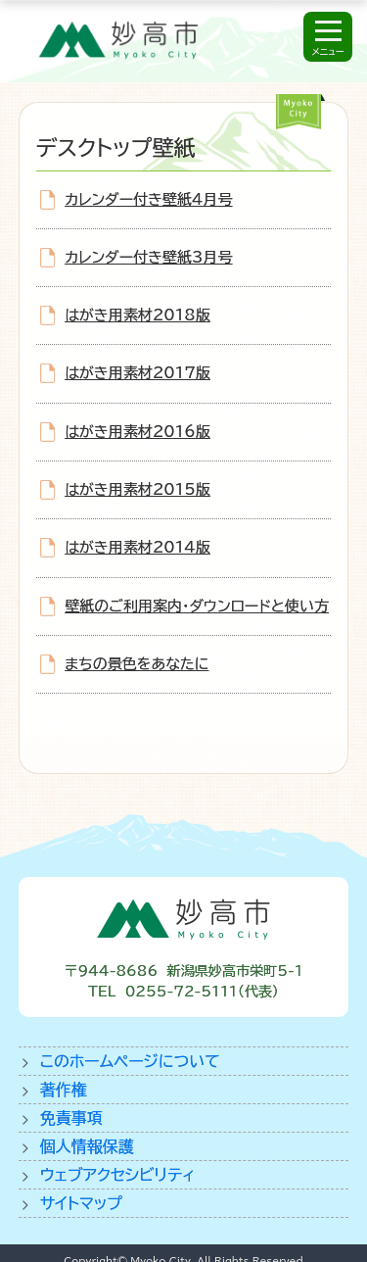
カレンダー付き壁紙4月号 (148, 199)
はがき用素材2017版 (137, 372)
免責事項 (71, 1118)
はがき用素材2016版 (137, 431)
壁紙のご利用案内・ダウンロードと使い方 (197, 606)
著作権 (63, 1089)
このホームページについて (130, 1061)
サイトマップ (81, 1203)
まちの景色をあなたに (136, 663)
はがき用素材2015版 (137, 489)
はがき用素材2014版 (137, 547)
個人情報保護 (87, 1146)
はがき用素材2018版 (137, 315)
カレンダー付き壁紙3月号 (148, 257)
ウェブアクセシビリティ (118, 1175)
